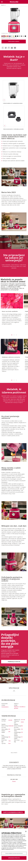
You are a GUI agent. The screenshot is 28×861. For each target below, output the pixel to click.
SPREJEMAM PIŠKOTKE (14, 857)
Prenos (14, 781)
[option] (11, 311)
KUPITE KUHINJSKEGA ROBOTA (13, 812)
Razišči (2, 5)
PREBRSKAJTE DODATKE (14, 661)
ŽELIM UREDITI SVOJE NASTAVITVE (14, 853)
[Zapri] (26, 831)
